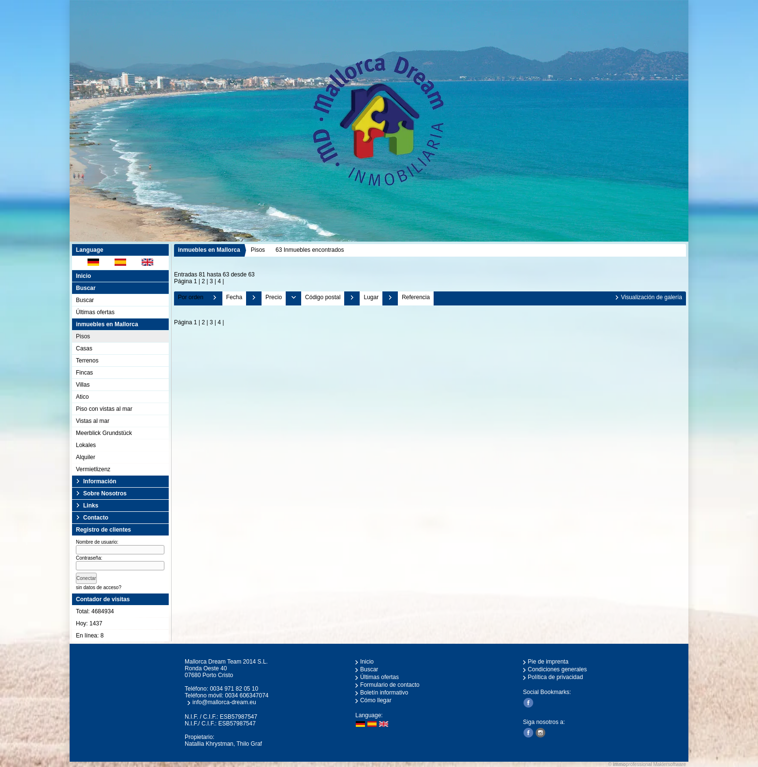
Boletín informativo (384, 692)
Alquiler (85, 457)
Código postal (322, 297)
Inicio (83, 276)
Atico (82, 396)
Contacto (95, 517)
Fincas (84, 372)
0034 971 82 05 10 (234, 688)
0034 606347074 (246, 695)
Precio (273, 297)
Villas (82, 384)
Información (100, 481)
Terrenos (87, 360)
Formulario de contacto (390, 684)
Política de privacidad (555, 677)
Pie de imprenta (548, 661)
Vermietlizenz (93, 469)
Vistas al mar (92, 421)
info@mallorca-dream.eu (224, 702)
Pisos (83, 336)
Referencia (416, 297)
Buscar (85, 300)
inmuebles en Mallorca (209, 249)
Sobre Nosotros (105, 493)
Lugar (371, 297)
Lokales (86, 445)
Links (90, 505)
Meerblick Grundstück (104, 433)
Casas (84, 348)
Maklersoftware (669, 764)
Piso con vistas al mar (104, 408)
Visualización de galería (651, 297)
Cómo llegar (376, 700)
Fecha (234, 297)
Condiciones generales (557, 669)
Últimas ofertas (95, 312)
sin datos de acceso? (98, 587)
